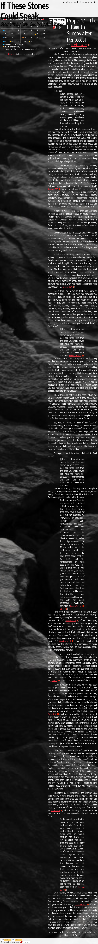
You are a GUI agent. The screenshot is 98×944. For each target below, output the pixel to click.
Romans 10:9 (67, 287)
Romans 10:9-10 (75, 355)
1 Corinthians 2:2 (64, 641)
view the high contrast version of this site (79, 2)
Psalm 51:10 (52, 714)
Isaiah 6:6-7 (55, 810)
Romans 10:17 (71, 620)
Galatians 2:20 (80, 904)
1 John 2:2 (54, 680)
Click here (12, 54)
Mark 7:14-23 (79, 45)
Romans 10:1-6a (76, 606)
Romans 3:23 (53, 189)
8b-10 (62, 609)
